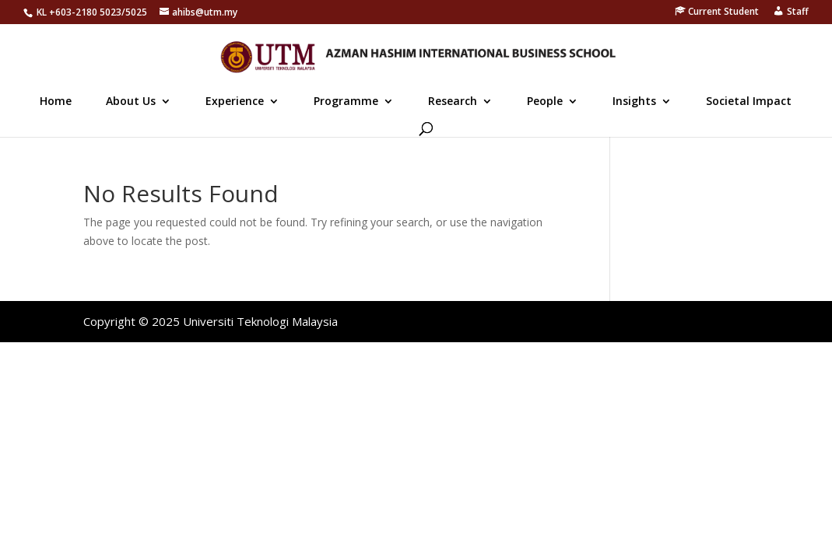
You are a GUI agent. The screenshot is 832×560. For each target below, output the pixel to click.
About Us (131, 102)
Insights (634, 102)
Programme (346, 102)
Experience (234, 102)
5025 (136, 12)
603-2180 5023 (88, 12)
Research (452, 102)
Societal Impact (749, 102)
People (545, 102)
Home (56, 102)
